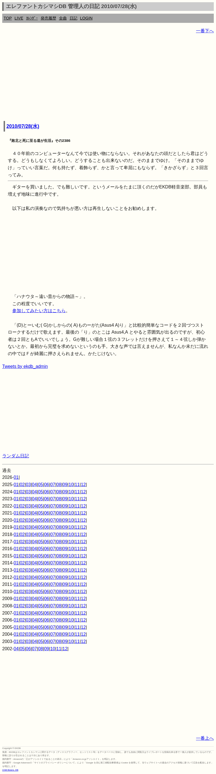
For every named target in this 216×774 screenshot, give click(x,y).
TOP (8, 18)
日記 (73, 18)
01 (16, 477)
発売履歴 (48, 18)
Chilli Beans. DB (10, 770)
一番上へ (205, 738)
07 (52, 484)
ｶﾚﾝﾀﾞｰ (32, 18)
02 (22, 484)
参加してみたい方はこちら (39, 310)
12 (83, 484)
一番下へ (205, 30)
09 (65, 484)
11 (77, 484)
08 (59, 484)
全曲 (63, 18)
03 (28, 484)
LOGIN (86, 18)
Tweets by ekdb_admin (25, 366)
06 (46, 484)
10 (71, 484)
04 (34, 484)
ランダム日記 (15, 455)
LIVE (18, 18)
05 (40, 484)
